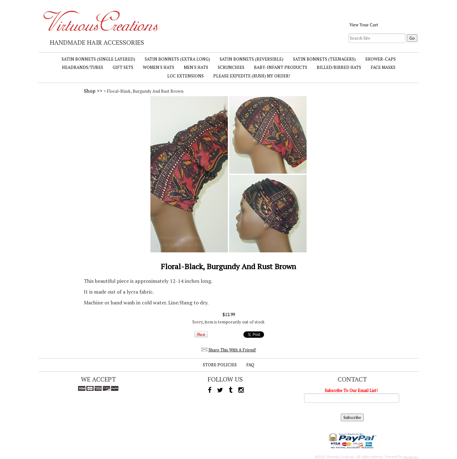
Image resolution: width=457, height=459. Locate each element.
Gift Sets (123, 67)
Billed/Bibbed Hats (339, 67)
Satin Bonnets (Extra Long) (177, 59)
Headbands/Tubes (82, 67)
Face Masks (383, 67)
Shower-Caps (380, 59)
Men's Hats (196, 67)
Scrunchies (231, 67)
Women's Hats (158, 67)
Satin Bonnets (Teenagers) (324, 59)
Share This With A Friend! (232, 350)
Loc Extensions (185, 76)
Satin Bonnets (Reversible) (251, 59)
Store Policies (220, 365)
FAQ (250, 365)
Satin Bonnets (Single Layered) (98, 59)
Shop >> (93, 90)
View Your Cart (363, 25)
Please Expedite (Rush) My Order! (251, 76)
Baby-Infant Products (280, 67)
